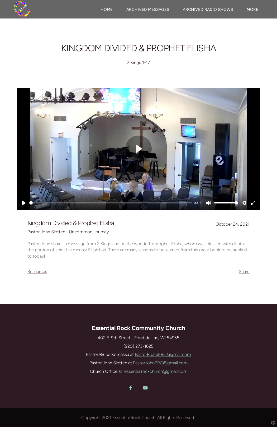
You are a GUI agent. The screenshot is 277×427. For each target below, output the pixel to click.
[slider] (110, 202)
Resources (37, 271)
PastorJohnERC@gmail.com (160, 362)
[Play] (24, 203)
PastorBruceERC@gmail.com (163, 354)
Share (244, 271)
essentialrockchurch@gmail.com (155, 371)
